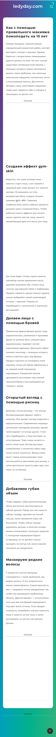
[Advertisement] (28, 134)
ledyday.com (28, 6)
